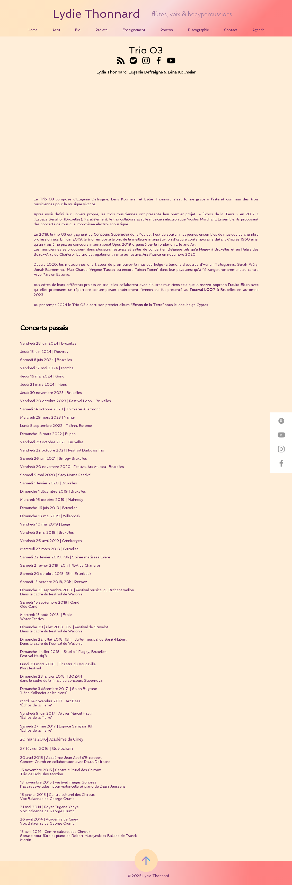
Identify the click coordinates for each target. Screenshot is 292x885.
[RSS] (121, 61)
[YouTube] (171, 61)
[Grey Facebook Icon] (281, 463)
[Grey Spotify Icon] (281, 420)
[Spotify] (133, 61)
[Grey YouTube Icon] (281, 434)
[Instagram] (146, 61)
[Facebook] (159, 61)
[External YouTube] (146, 137)
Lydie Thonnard (96, 13)
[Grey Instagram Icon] (281, 449)
